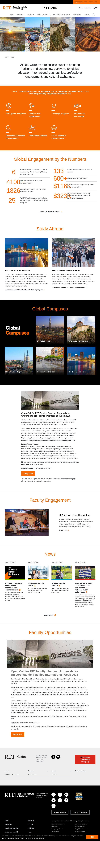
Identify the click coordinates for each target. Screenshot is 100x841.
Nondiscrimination (80, 826)
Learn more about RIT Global (49, 213)
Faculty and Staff (41, 2)
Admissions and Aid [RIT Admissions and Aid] (11, 832)
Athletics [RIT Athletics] (31, 828)
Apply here (28, 483)
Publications (77, 14)
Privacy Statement (80, 831)
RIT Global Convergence (61, 14)
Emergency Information (58, 829)
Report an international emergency (85, 759)
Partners (57, 2)
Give (95, 2)
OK (92, 837)
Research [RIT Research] (31, 820)
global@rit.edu (39, 761)
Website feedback (60, 812)
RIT (6, 57)
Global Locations (43, 14)
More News (50, 622)
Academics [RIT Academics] (8, 824)
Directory (88, 8)
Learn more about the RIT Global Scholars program (24, 297)
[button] (93, 14)
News (80, 8)
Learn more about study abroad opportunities (68, 294)
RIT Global (50, 8)
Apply (91, 2)
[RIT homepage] (15, 8)
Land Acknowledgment (57, 824)
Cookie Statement (21, 838)
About (12, 14)
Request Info (79, 2)
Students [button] (20, 14)
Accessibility (55, 831)
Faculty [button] (29, 14)
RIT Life (30, 824)
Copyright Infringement (81, 829)
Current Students (21, 2)
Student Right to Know (81, 824)
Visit (85, 2)
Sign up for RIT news (80, 812)
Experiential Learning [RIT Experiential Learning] (11, 828)
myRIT (95, 8)
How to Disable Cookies (36, 838)
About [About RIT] (6, 820)
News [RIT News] (30, 832)
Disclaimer (54, 826)
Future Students (8, 2)
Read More (63, 535)
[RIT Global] (15, 757)
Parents (31, 2)
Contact (86, 14)
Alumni (51, 2)
